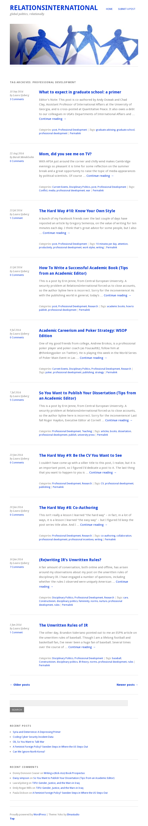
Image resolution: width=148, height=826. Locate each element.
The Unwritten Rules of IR (63, 625)
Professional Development (72, 129)
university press (86, 434)
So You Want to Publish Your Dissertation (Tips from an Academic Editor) (73, 778)
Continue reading (52, 119)
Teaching (87, 431)
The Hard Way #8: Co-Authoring (68, 507)
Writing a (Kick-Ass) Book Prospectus (64, 773)
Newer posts (127, 684)
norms (94, 601)
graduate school (126, 129)
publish (72, 434)
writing (100, 247)
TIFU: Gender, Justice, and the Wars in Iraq (56, 782)
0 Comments (17, 161)
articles (105, 431)
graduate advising (105, 129)
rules (57, 605)
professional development (53, 133)
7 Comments (17, 567)
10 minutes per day (106, 244)
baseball (116, 658)
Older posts (20, 684)
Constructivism (47, 601)
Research (93, 306)
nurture (103, 601)
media (52, 190)
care (125, 597)
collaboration (123, 535)
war (88, 190)
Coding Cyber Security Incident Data (33, 736)
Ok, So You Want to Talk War (28, 741)
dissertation (124, 431)
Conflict (43, 190)
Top (12, 818)
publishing (88, 372)
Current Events (60, 187)
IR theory (84, 661)
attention (123, 244)
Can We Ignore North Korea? (29, 751)
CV (102, 483)
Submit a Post (126, 9)
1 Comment (16, 218)
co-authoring (108, 535)
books (113, 431)
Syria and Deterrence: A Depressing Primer (37, 731)
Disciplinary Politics (79, 187)
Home (109, 9)
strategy (99, 372)
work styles (89, 247)
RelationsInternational (54, 8)
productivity (45, 247)
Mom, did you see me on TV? (65, 154)
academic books (116, 306)
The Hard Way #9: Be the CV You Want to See (80, 455)
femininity (84, 601)
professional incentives (81, 539)
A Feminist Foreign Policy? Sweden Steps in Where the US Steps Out (50, 746)
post (54, 129)
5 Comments (17, 400)
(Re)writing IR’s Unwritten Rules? (70, 560)
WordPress (40, 814)
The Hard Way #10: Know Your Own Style (77, 211)
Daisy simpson (21, 778)
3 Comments (17, 99)
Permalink (75, 133)
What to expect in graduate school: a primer (80, 92)
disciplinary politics (67, 601)
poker (49, 372)
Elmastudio (73, 814)
